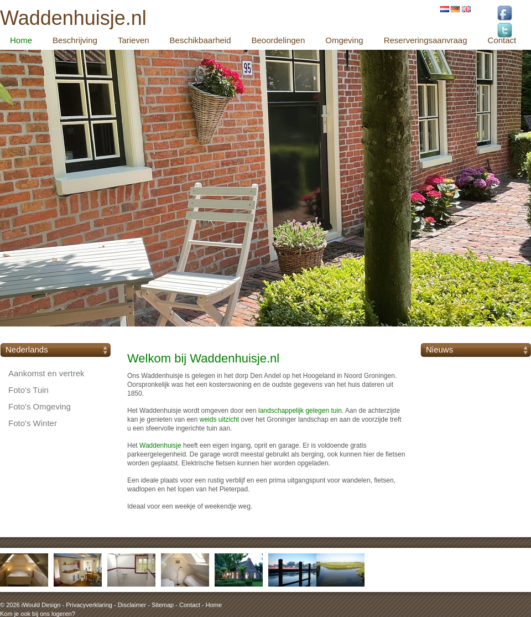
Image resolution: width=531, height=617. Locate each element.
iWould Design (41, 605)
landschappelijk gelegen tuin (300, 410)
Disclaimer (132, 605)
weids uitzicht (219, 419)
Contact (189, 605)
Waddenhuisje (160, 445)
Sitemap (163, 605)
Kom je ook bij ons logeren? (37, 613)
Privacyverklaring (89, 605)
